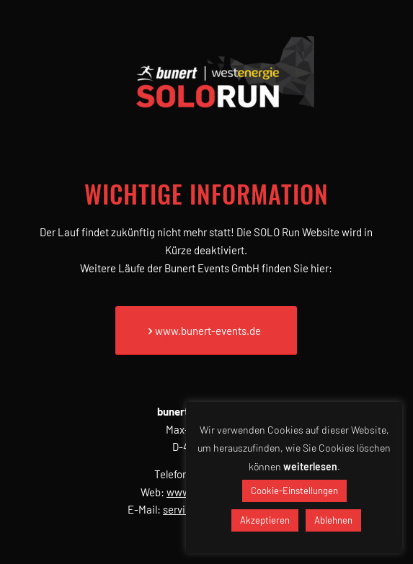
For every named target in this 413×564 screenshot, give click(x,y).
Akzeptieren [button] (265, 520)
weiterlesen (310, 466)
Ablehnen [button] (333, 520)
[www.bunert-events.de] (206, 330)
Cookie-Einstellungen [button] (294, 490)
